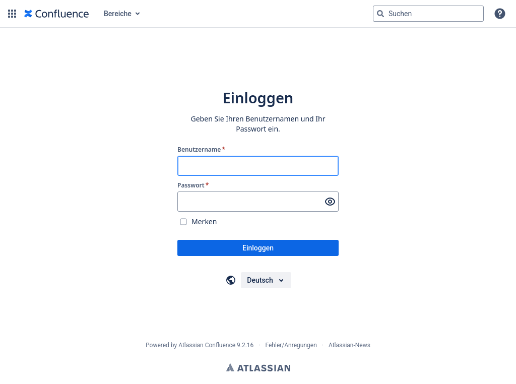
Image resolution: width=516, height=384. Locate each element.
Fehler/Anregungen (291, 345)
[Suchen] (380, 14)
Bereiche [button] (118, 14)
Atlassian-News (349, 345)
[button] (12, 14)
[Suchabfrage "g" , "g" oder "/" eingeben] (428, 14)
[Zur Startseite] (56, 14)
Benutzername (201, 150)
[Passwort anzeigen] (330, 202)
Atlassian (258, 367)
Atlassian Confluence (206, 345)
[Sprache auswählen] (266, 280)
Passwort (193, 185)
